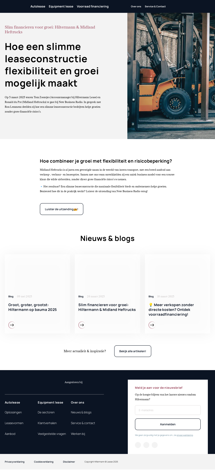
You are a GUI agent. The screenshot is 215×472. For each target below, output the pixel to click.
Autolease (37, 6)
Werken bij (78, 435)
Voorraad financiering (93, 6)
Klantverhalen (47, 425)
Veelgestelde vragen (52, 435)
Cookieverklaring (43, 464)
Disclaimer (69, 464)
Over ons (77, 404)
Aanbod (10, 435)
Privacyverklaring (14, 464)
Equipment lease (61, 6)
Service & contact (83, 425)
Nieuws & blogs (81, 414)
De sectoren (46, 414)
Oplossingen (13, 414)
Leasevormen (14, 425)
